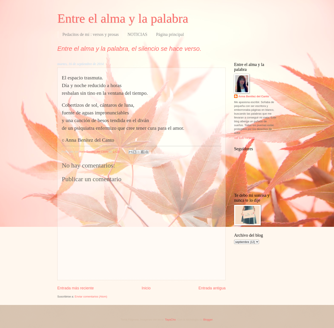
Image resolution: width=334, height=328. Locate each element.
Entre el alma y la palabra (122, 18)
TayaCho (170, 319)
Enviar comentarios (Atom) (91, 296)
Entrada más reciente (75, 288)
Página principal (170, 34)
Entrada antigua (212, 288)
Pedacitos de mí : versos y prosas (90, 34)
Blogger (208, 319)
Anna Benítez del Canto (253, 96)
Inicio (146, 288)
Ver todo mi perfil (244, 138)
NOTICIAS (137, 34)
